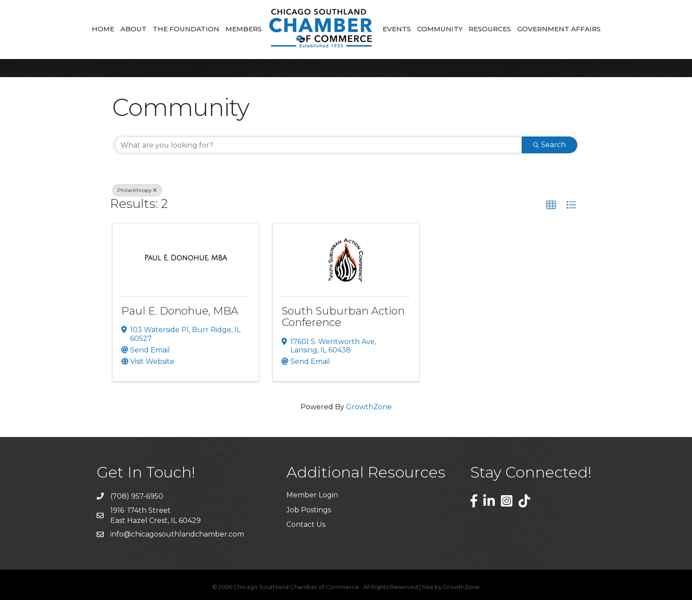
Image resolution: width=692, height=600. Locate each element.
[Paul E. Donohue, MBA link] (185, 258)
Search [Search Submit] (549, 145)
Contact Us (305, 524)
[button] (551, 205)
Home (103, 29)
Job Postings (308, 510)
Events (397, 29)
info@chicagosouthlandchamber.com (177, 534)
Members (244, 29)
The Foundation (186, 29)
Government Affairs (559, 29)
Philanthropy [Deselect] (137, 190)
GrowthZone (369, 407)
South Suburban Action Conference (343, 316)
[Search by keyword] (318, 145)
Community (440, 29)
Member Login (312, 495)
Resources (490, 29)
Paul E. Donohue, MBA (179, 310)
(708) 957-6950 (136, 496)
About (133, 29)
